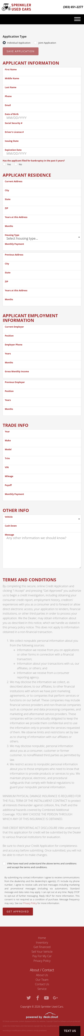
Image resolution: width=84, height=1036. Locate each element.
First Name (11, 69)
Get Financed (42, 947)
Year (7, 431)
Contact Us (42, 984)
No (20, 164)
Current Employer (14, 326)
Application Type (15, 36)
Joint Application (47, 42)
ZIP (6, 208)
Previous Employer (15, 382)
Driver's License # (14, 132)
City (7, 190)
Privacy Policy (30, 903)
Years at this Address (16, 217)
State (7, 199)
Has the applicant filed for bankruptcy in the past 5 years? (34, 160)
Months (9, 226)
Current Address (13, 181)
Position (9, 335)
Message (9, 534)
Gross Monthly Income (17, 371)
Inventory (42, 942)
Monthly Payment (14, 244)
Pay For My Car (42, 956)
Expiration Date (13, 149)
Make (8, 440)
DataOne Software (60, 1021)
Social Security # (13, 123)
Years (8, 353)
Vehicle (9, 516)
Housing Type (12, 235)
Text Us (70, 1030)
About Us (42, 975)
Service (42, 989)
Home (42, 938)
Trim (7, 458)
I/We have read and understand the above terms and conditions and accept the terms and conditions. (41, 865)
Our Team (42, 980)
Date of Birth (12, 114)
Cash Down (11, 525)
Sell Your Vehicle (42, 952)
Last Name (10, 87)
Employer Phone (13, 344)
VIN (7, 467)
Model (8, 449)
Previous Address (14, 254)
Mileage (9, 476)
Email (8, 105)
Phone (8, 96)
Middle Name (12, 78)
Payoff (8, 485)
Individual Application (18, 42)
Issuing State (12, 141)
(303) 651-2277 (73, 7)
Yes (9, 164)
